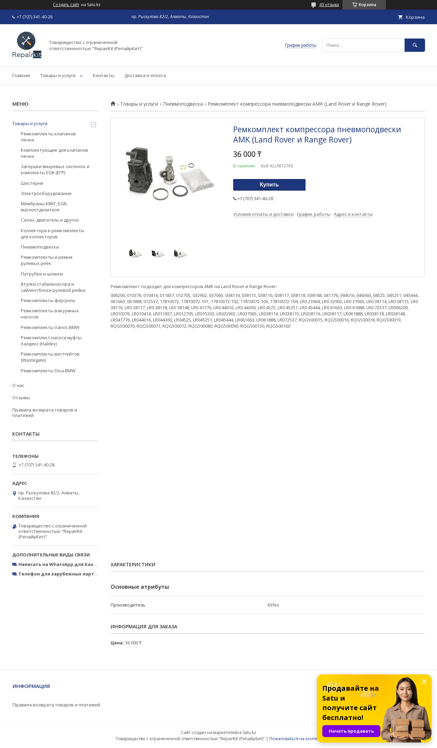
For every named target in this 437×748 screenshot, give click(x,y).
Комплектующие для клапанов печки (54, 153)
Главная (21, 75)
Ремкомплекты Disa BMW (48, 371)
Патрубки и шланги (42, 274)
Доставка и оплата (145, 75)
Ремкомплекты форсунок (48, 300)
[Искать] (415, 45)
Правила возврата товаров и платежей (44, 412)
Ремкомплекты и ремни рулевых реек (46, 260)
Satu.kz (249, 732)
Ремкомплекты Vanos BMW (50, 327)
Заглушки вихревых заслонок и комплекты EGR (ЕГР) (55, 169)
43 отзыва (329, 5)
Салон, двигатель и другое (50, 220)
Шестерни (32, 183)
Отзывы (21, 397)
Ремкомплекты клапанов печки (48, 137)
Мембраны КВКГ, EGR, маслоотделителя (44, 206)
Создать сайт (66, 4)
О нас (18, 385)
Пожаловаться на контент (295, 739)
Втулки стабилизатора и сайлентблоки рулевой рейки (53, 287)
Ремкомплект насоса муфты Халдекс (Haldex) (51, 340)
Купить (269, 185)
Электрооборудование (46, 193)
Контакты (103, 75)
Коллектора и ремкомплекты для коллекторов (52, 233)
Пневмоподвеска (183, 104)
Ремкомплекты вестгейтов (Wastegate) (50, 357)
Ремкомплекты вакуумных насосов (50, 314)
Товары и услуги (57, 75)
